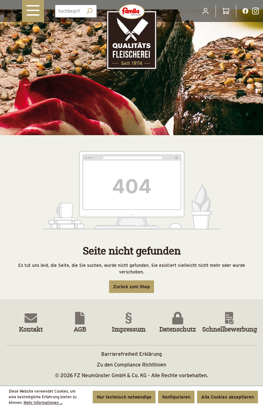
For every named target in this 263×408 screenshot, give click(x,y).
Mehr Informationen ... (43, 402)
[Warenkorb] (225, 11)
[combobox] (68, 11)
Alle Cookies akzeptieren (227, 397)
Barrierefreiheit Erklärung (131, 354)
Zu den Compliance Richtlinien (131, 365)
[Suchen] (89, 11)
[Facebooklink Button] (245, 11)
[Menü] (33, 11)
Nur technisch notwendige (124, 397)
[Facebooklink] (245, 10)
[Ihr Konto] (205, 11)
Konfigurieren (176, 397)
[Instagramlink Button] (255, 11)
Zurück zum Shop (131, 286)
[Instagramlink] (255, 10)
